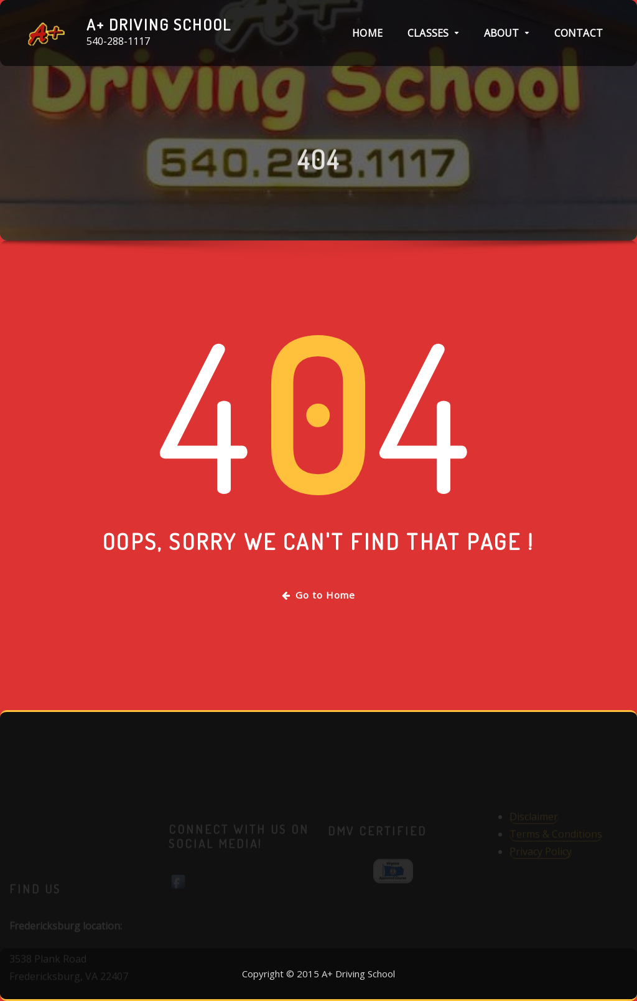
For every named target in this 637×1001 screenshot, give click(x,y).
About (506, 33)
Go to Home (318, 595)
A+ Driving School (158, 24)
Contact (578, 33)
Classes (433, 33)
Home (367, 33)
